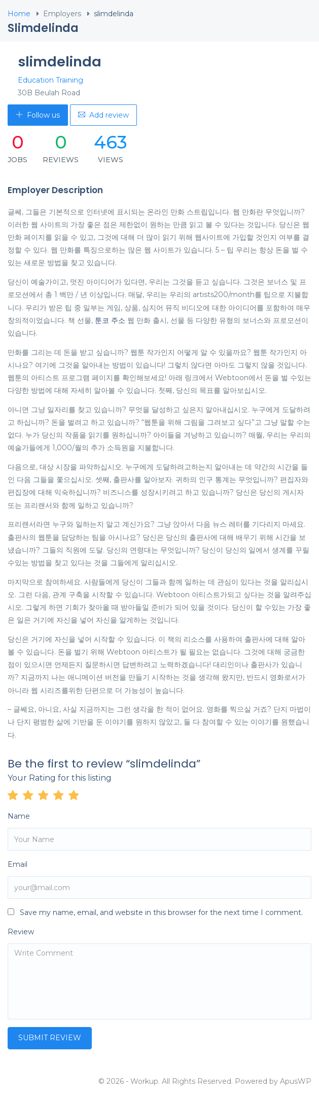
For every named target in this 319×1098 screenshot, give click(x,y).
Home (19, 13)
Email (17, 864)
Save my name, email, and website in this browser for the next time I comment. (161, 912)
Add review (103, 115)
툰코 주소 (110, 320)
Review (21, 931)
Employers (62, 13)
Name (19, 816)
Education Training (50, 80)
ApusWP (295, 1081)
